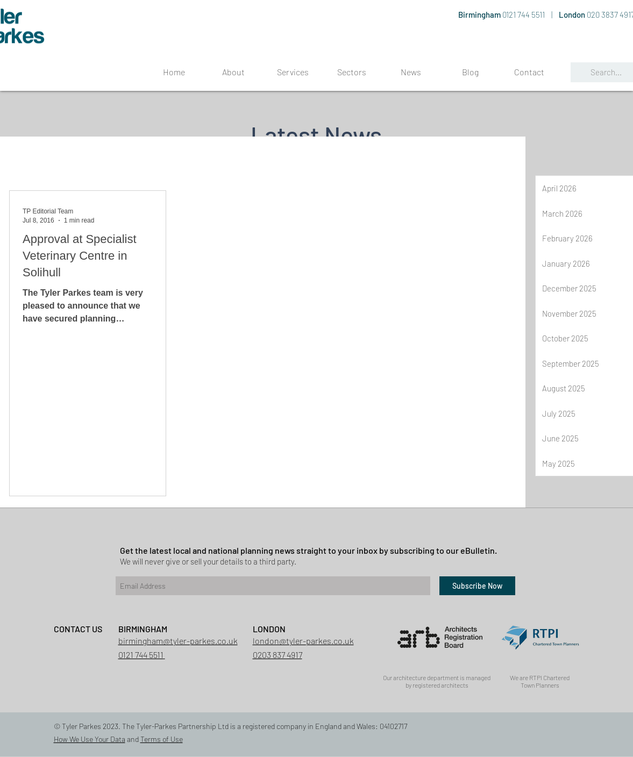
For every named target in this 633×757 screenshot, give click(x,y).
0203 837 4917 (277, 654)
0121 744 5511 (524, 14)
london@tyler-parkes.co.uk (303, 640)
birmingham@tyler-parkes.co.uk (178, 640)
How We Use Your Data (89, 739)
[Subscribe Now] (477, 585)
